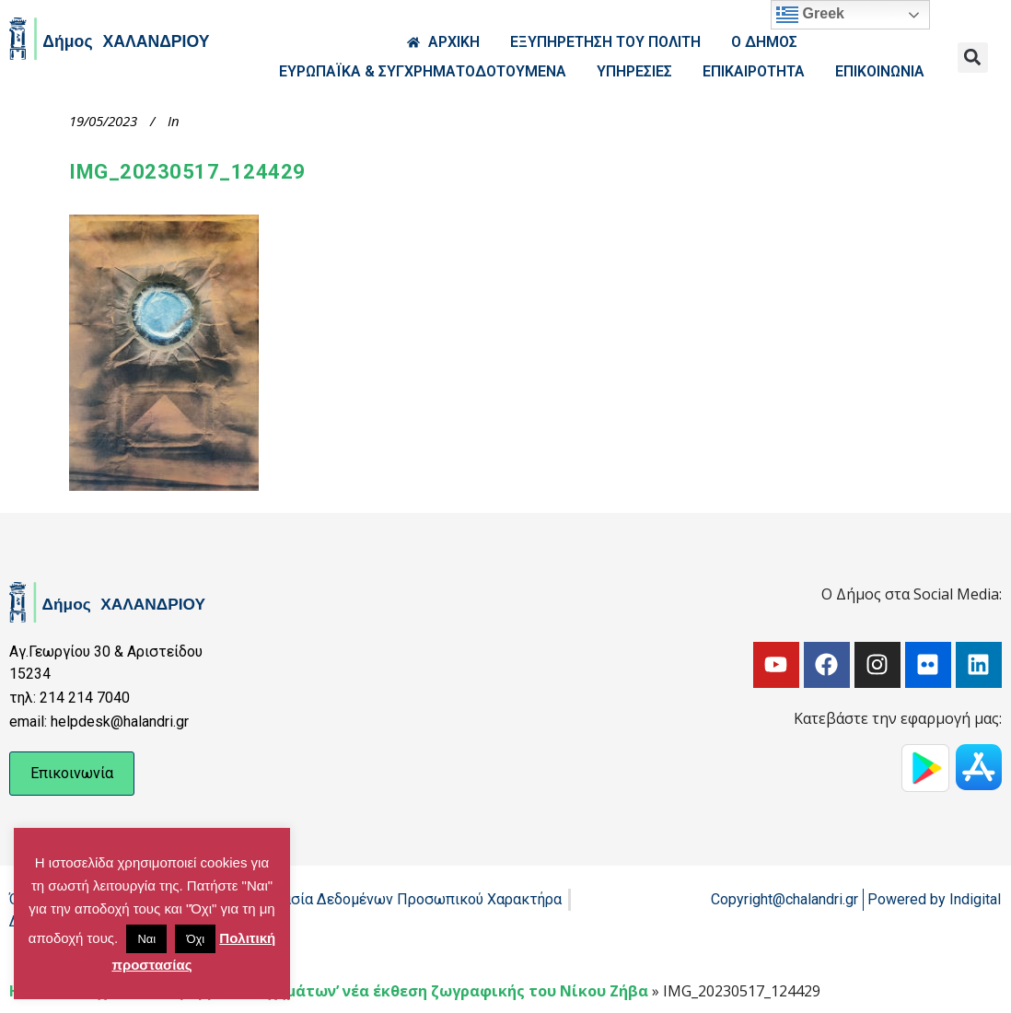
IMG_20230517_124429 (187, 171)
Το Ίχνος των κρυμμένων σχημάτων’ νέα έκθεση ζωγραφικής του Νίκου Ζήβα (358, 991)
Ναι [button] (146, 939)
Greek (810, 15)
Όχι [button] (195, 939)
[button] (973, 57)
